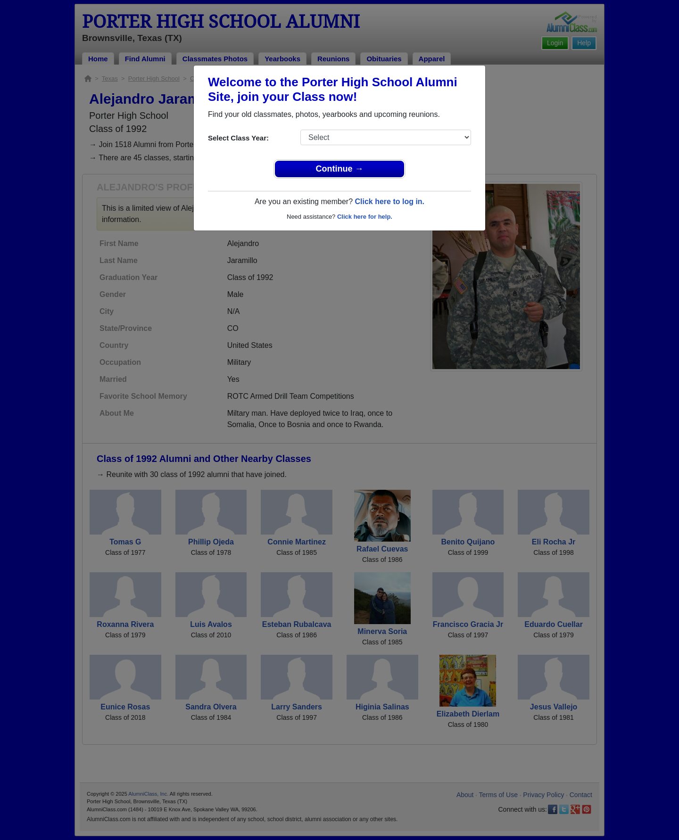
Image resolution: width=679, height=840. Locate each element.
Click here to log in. (389, 202)
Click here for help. (364, 216)
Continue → (340, 168)
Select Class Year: (238, 138)
